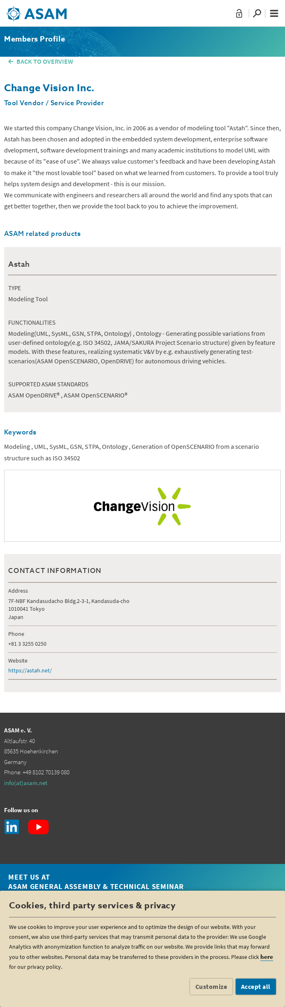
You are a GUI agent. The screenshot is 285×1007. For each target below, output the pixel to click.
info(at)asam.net (25, 783)
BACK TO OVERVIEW (44, 61)
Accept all (256, 986)
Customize (211, 986)
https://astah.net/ (30, 670)
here (266, 957)
